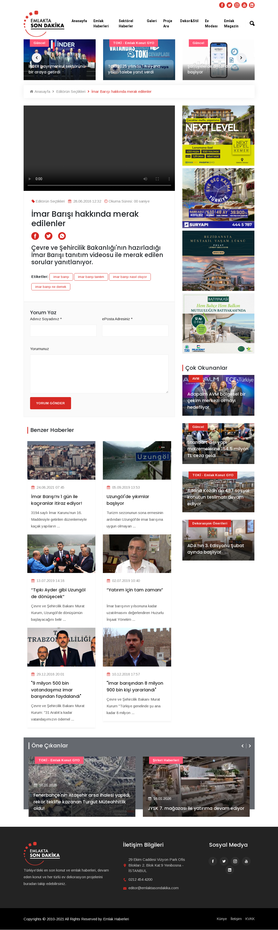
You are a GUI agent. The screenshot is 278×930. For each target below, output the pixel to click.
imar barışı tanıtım (91, 277)
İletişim (235, 919)
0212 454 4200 (140, 880)
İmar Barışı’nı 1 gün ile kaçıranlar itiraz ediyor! (56, 500)
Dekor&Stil (189, 21)
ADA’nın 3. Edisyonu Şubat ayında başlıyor (216, 548)
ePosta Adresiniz (117, 319)
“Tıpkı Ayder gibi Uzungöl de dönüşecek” (58, 593)
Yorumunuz (39, 349)
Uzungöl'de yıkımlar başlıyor (128, 500)
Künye (220, 919)
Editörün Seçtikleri (68, 91)
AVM (195, 378)
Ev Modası (211, 23)
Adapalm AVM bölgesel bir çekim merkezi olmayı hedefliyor (216, 401)
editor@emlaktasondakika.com (153, 888)
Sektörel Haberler (126, 23)
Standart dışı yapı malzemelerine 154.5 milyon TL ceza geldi (217, 449)
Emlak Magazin (231, 23)
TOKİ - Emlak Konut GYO (133, 43)
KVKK (250, 919)
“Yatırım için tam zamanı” (135, 590)
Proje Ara (167, 23)
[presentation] (243, 745)
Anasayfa (79, 21)
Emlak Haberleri (101, 23)
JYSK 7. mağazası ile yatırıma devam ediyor (196, 809)
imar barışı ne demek (50, 287)
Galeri (152, 21)
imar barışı (61, 277)
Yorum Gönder (50, 403)
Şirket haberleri (166, 760)
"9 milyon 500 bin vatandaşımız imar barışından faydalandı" (56, 690)
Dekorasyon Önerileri (209, 523)
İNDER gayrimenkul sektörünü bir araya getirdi (57, 69)
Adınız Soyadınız (46, 319)
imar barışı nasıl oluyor (130, 277)
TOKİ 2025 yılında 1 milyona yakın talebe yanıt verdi (134, 69)
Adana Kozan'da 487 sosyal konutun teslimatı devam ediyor (218, 497)
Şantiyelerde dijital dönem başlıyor (213, 69)
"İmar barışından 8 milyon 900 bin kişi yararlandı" (135, 686)
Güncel (39, 43)
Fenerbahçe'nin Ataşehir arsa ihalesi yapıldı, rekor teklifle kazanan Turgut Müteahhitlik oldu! (74, 802)
